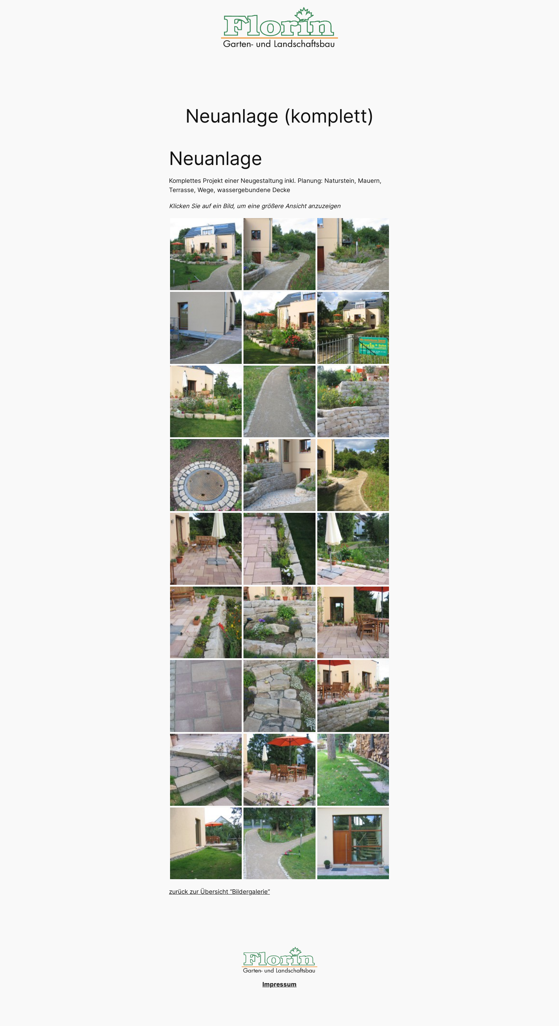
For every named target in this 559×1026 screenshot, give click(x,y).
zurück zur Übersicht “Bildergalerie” (219, 891)
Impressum (279, 984)
